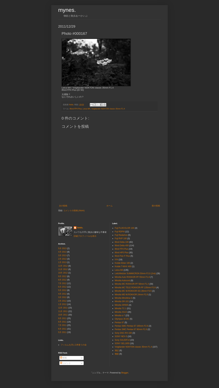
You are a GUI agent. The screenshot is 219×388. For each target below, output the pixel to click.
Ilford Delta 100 (122, 242)
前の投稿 (156, 206)
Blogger (124, 373)
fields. (80, 227)
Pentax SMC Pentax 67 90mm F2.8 (131, 329)
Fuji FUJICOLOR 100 (124, 228)
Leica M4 (86, 109)
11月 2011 (63, 311)
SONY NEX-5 (121, 336)
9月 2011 (62, 318)
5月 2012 (62, 290)
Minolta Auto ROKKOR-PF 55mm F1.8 (132, 277)
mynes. (67, 10)
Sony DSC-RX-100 (123, 333)
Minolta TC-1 (120, 308)
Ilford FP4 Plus (76, 109)
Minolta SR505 (121, 305)
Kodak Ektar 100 (122, 263)
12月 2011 (63, 308)
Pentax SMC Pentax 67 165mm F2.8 (131, 326)
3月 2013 (62, 255)
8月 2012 (62, 280)
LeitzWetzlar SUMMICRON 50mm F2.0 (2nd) (135, 273)
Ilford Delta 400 (122, 245)
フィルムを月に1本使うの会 (74, 345)
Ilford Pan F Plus (122, 256)
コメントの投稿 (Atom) (74, 210)
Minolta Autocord (122, 280)
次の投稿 (63, 206)
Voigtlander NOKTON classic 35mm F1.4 (108, 109)
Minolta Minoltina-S (123, 298)
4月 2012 (62, 294)
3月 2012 (62, 297)
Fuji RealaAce (121, 235)
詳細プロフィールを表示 (85, 236)
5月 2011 (62, 332)
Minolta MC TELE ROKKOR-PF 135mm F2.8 (135, 287)
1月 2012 (62, 304)
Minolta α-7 (120, 315)
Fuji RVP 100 (121, 238)
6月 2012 (62, 287)
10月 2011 (63, 315)
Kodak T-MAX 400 (123, 266)
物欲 (117, 354)
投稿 (63, 358)
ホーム (109, 206)
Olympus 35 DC (122, 319)
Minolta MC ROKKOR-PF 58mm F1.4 (132, 284)
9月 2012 (62, 276)
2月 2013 (62, 259)
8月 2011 (62, 322)
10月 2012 (63, 273)
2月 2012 (62, 301)
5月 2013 (62, 248)
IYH (116, 259)
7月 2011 (62, 325)
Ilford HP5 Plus (121, 252)
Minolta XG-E (121, 312)
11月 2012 (63, 269)
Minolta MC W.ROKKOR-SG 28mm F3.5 (133, 291)
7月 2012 (62, 283)
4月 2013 (62, 252)
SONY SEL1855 (122, 343)
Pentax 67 (119, 322)
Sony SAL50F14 (122, 340)
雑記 (117, 350)
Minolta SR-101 (122, 301)
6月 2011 (62, 329)
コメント (65, 363)
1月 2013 (62, 262)
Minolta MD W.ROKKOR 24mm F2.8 (131, 294)
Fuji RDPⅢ (120, 231)
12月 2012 (63, 266)
